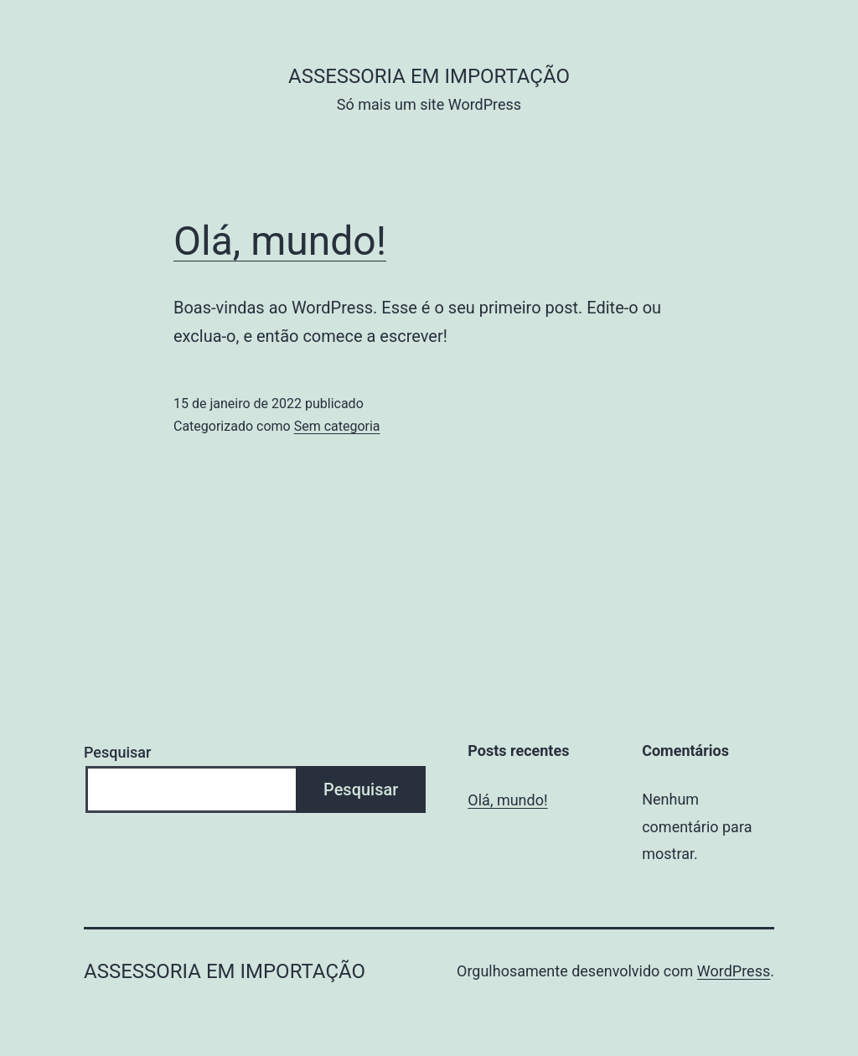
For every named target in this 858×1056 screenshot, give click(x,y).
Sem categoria (337, 426)
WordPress (733, 971)
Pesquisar (117, 752)
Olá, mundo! (279, 241)
